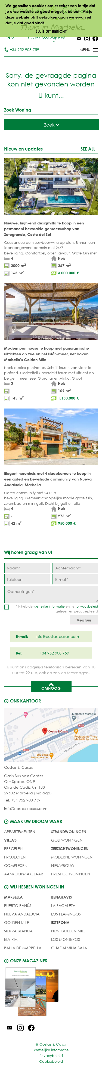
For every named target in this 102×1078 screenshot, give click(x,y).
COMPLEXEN (15, 865)
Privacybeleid (51, 1055)
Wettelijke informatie (51, 1050)
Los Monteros (65, 939)
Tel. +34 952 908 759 (22, 800)
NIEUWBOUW (62, 865)
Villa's (10, 840)
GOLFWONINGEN (66, 840)
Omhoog (51, 686)
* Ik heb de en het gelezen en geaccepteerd (57, 609)
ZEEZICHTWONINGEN (69, 848)
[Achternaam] (75, 568)
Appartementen (19, 831)
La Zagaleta (63, 905)
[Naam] (27, 568)
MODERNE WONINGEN (71, 857)
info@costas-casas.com (25, 808)
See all (88, 148)
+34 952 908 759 (21, 49)
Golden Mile (16, 922)
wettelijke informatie (49, 606)
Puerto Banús (17, 905)
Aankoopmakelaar (23, 873)
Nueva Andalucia (21, 914)
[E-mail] (75, 579)
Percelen (13, 848)
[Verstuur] (84, 620)
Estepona (60, 922)
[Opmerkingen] (51, 594)
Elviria (10, 939)
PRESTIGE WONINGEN (70, 873)
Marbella (13, 897)
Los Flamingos (66, 914)
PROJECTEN (15, 857)
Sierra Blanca (18, 930)
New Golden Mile (68, 930)
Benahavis (61, 897)
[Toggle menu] (81, 50)
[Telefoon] (27, 579)
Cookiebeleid (51, 1061)
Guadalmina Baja (69, 947)
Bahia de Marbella (22, 947)
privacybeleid (87, 606)
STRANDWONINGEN (68, 831)
